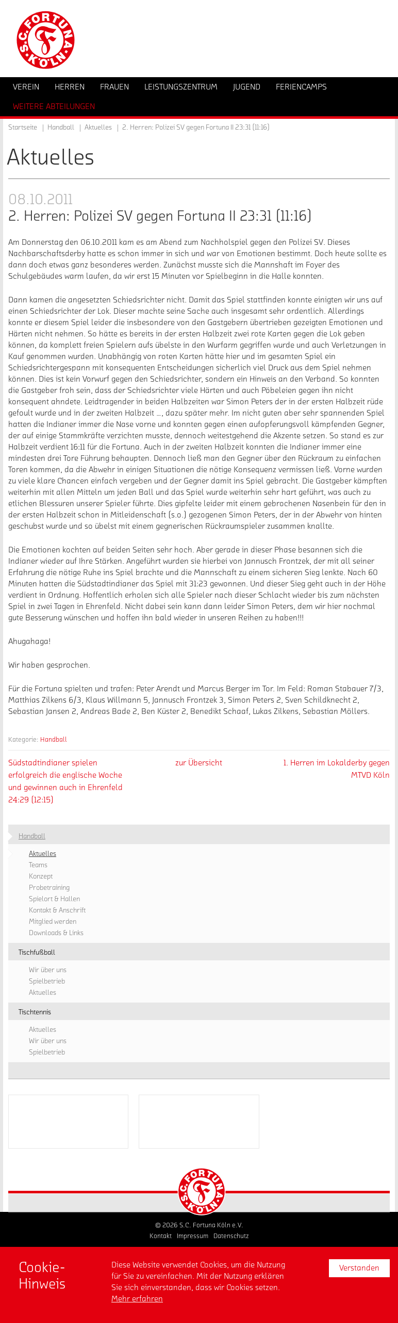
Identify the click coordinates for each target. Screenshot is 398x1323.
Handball (53, 739)
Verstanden (359, 1268)
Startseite (22, 127)
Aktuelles (98, 127)
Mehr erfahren (137, 1299)
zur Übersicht (198, 763)
